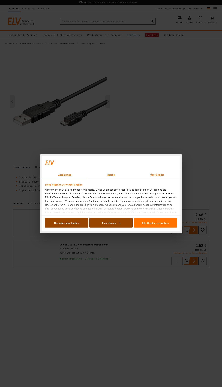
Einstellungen (111, 223)
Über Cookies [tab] (157, 174)
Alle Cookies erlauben (155, 223)
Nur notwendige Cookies (66, 223)
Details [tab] (111, 174)
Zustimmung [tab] (64, 174)
